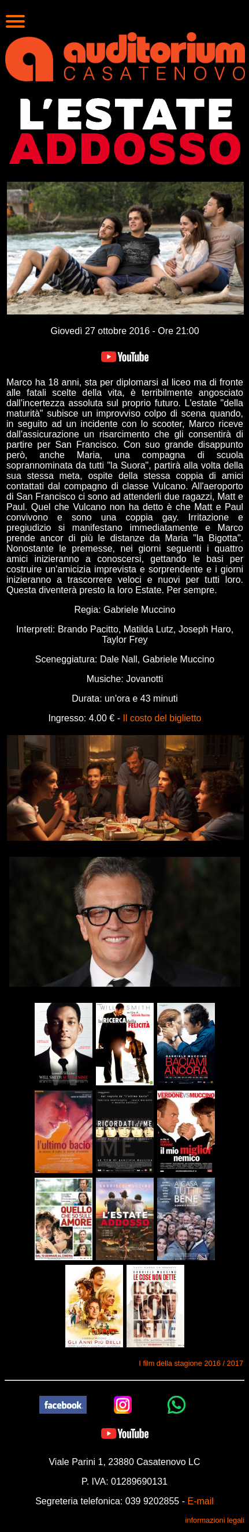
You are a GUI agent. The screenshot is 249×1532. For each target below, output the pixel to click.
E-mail (200, 1501)
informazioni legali (214, 1520)
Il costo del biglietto (161, 718)
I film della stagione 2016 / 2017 (191, 1363)
